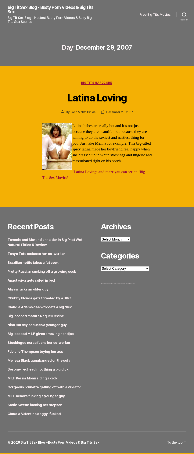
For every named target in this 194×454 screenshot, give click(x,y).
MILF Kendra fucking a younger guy (36, 397)
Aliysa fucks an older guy (28, 290)
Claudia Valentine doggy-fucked (34, 415)
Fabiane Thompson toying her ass (35, 352)
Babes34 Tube (120, 284)
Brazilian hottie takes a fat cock (33, 264)
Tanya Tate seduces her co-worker (36, 255)
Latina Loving (97, 98)
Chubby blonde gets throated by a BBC (39, 299)
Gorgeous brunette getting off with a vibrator (44, 388)
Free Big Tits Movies (155, 15)
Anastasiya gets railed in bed (31, 281)
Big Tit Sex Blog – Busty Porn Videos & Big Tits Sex (61, 443)
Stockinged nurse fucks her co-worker (39, 344)
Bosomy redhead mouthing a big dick (38, 370)
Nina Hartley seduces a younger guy (37, 326)
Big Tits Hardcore (97, 83)
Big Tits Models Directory (105, 284)
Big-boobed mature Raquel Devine (36, 317)
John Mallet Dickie (82, 113)
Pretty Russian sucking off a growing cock (42, 272)
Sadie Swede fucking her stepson (35, 406)
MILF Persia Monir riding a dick (32, 379)
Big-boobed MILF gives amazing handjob (41, 335)
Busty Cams (125, 284)
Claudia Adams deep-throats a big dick (40, 308)
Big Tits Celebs (114, 284)
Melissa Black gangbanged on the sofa (39, 361)
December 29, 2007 (120, 113)
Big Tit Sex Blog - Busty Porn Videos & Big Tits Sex (50, 9)
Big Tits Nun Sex (131, 284)
